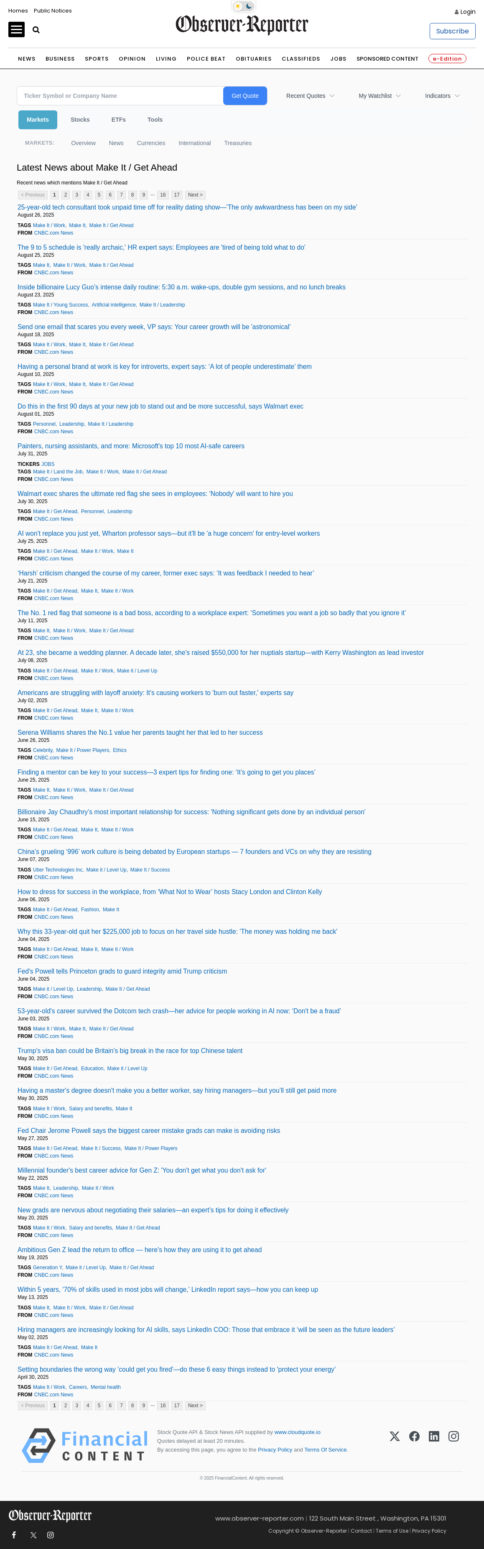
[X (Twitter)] (394, 1446)
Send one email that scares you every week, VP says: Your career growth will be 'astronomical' (154, 326)
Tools (155, 119)
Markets (38, 119)
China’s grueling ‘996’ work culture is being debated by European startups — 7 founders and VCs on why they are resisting (195, 851)
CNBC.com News (53, 233)
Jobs (338, 59)
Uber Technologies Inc (58, 870)
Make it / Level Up (137, 671)
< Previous (33, 195)
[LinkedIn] (434, 1446)
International (195, 143)
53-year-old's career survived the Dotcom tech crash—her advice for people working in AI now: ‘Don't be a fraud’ (179, 1011)
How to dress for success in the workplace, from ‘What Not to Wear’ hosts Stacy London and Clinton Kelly (170, 891)
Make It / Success (150, 870)
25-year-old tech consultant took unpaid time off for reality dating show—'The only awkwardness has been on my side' (187, 207)
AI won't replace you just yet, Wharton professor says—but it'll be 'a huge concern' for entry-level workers (169, 533)
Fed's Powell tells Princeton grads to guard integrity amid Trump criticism (122, 971)
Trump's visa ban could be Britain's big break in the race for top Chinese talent (130, 1050)
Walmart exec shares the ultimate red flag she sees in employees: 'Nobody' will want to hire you (155, 493)
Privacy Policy (275, 1450)
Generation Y (47, 1267)
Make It (77, 225)
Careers (78, 1387)
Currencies (151, 143)
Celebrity (42, 750)
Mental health (106, 1387)
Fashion (90, 910)
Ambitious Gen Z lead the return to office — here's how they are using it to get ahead (140, 1249)
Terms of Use (392, 1530)
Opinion (132, 59)
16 (163, 195)
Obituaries (254, 59)
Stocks (80, 119)
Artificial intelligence (113, 305)
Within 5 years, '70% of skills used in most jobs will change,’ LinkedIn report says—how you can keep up (168, 1289)
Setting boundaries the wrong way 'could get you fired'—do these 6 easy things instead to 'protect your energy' (177, 1369)
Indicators (438, 95)
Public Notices (53, 11)
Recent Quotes (305, 95)
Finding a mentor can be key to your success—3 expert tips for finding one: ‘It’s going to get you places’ (167, 772)
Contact (361, 1530)
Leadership (71, 424)
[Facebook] (414, 1446)
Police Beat (206, 59)
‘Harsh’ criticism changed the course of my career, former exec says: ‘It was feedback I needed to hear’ (166, 573)
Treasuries (238, 143)
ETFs (119, 119)
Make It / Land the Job (58, 472)
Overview (83, 143)
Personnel (44, 424)
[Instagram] (453, 1446)
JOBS (47, 464)
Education (92, 1068)
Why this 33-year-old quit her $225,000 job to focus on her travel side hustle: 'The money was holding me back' (177, 931)
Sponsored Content (387, 59)
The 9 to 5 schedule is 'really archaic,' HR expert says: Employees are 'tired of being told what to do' (162, 247)
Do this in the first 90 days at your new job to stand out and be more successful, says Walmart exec (160, 406)
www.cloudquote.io (298, 1432)
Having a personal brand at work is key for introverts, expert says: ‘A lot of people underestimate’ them (165, 366)
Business (60, 59)
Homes (18, 11)
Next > (195, 195)
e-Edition (447, 59)
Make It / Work (49, 225)
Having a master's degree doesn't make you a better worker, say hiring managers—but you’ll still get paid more (177, 1090)
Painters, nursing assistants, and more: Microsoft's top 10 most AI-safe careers (131, 446)
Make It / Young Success (60, 305)
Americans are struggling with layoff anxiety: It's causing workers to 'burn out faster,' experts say (155, 692)
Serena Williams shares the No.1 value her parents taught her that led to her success (140, 732)
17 (177, 195)
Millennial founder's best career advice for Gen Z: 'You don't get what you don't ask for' (142, 1170)
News (27, 59)
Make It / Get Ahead (111, 225)
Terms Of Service (325, 1450)
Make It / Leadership (162, 305)
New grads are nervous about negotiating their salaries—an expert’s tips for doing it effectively (153, 1210)
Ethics (120, 750)
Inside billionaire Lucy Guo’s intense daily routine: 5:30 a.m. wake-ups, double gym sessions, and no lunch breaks (182, 287)
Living (166, 59)
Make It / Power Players (83, 750)
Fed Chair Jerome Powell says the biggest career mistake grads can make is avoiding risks (149, 1130)
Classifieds (301, 59)
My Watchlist (375, 95)
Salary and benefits (90, 1109)
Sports (97, 59)
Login (468, 12)
